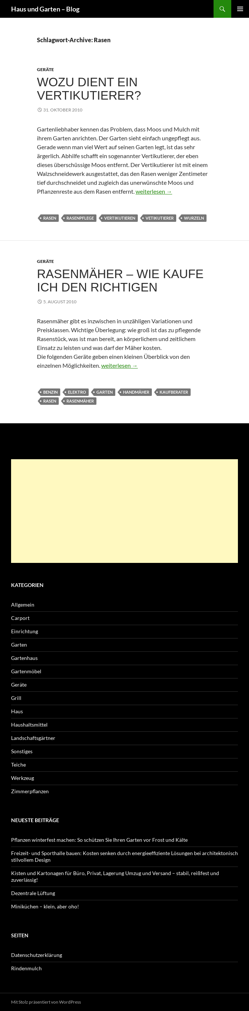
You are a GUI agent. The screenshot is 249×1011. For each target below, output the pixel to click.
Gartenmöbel (26, 671)
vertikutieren (119, 218)
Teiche (18, 764)
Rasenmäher (80, 400)
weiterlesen (154, 191)
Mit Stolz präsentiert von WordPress (46, 1002)
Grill (16, 698)
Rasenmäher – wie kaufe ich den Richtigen (120, 280)
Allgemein (22, 604)
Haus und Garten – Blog (45, 9)
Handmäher (136, 392)
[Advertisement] (124, 511)
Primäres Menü (240, 9)
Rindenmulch (26, 968)
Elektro (77, 392)
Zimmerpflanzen (30, 791)
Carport (20, 618)
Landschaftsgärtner (33, 738)
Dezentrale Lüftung (33, 893)
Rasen (49, 218)
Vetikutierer (160, 218)
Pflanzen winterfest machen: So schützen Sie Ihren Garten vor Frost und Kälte (99, 840)
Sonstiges (22, 751)
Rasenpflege (80, 218)
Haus (17, 711)
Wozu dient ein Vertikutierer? (89, 88)
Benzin (50, 392)
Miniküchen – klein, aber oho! (45, 906)
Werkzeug (22, 778)
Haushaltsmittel (29, 724)
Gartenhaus (24, 658)
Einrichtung (24, 631)
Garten (104, 392)
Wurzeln (194, 218)
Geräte (45, 69)
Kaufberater (174, 392)
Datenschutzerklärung (36, 955)
